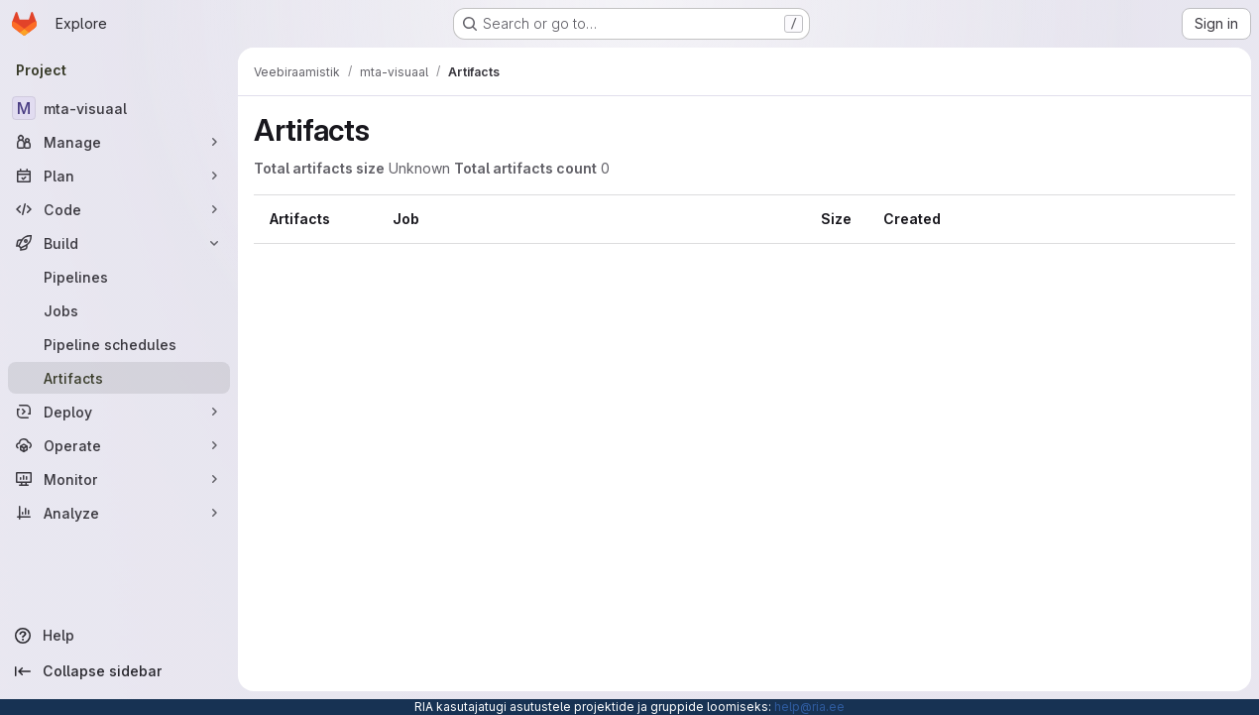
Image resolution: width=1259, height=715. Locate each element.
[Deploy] (119, 411)
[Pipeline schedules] (119, 344)
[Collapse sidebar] (119, 671)
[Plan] (119, 175)
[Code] (119, 209)
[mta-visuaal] (119, 108)
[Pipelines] (119, 277)
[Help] (119, 636)
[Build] (119, 243)
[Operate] (119, 445)
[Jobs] (119, 310)
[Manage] (119, 142)
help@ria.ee (809, 706)
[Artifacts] (119, 378)
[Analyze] (119, 513)
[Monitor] (119, 479)
